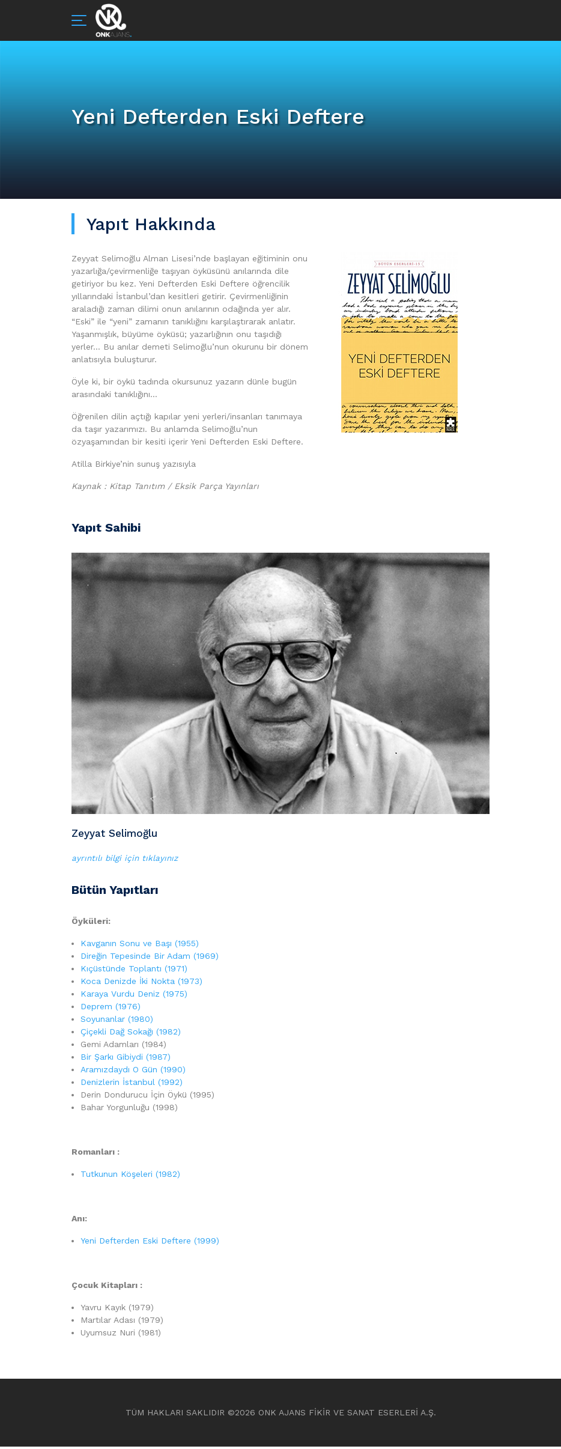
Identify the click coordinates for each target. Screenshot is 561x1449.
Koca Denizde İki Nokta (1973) (141, 983)
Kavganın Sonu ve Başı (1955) (139, 945)
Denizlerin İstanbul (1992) (131, 1084)
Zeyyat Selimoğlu (117, 834)
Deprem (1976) (110, 1008)
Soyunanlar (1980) (116, 1021)
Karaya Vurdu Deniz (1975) (133, 996)
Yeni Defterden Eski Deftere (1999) (149, 1243)
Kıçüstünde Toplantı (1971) (133, 971)
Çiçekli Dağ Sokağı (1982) (130, 1034)
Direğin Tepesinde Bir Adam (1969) (149, 958)
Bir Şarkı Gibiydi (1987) (125, 1059)
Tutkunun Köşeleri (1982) (130, 1176)
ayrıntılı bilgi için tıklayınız (125, 860)
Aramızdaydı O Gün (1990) (133, 1072)
